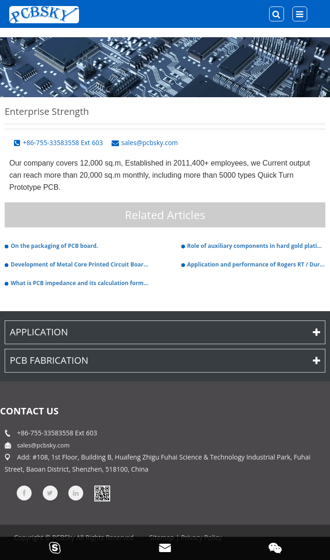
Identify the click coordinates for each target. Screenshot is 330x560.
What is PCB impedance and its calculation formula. (80, 283)
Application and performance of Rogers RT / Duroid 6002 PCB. (256, 264)
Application (165, 332)
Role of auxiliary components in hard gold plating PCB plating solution (256, 246)
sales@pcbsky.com (43, 445)
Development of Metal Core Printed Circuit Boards (80, 264)
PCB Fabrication (165, 360)
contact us (29, 411)
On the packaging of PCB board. (54, 246)
